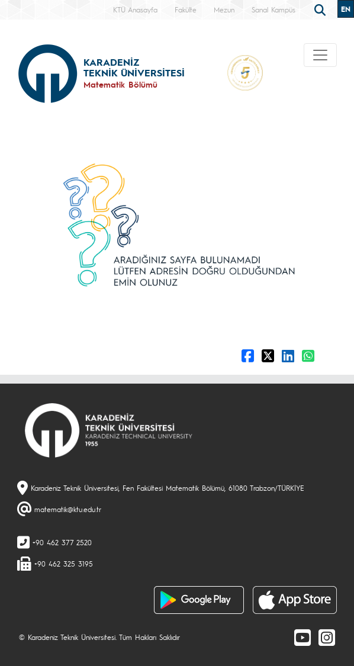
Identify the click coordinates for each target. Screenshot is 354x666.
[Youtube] (302, 637)
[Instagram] (326, 637)
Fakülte (186, 9)
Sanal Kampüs (273, 9)
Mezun (224, 9)
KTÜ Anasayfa (135, 9)
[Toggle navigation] (320, 55)
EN (345, 9)
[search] (321, 9)
